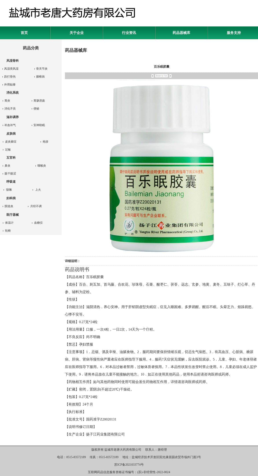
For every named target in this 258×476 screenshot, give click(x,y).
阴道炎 (9, 206)
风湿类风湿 (11, 68)
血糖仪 (38, 222)
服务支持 (234, 33)
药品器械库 (181, 33)
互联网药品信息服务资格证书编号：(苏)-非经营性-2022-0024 (129, 472)
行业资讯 (129, 33)
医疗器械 (12, 214)
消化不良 (10, 108)
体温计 (9, 222)
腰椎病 (40, 76)
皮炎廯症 (11, 141)
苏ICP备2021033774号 (129, 464)
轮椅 (8, 230)
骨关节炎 (42, 68)
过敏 (8, 149)
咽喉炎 (41, 165)
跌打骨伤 (10, 76)
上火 (38, 189)
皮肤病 (11, 133)
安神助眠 (39, 125)
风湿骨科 (12, 60)
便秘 (36, 108)
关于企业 (77, 33)
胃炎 (7, 100)
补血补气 (10, 125)
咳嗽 (9, 189)
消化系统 (12, 92)
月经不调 (36, 206)
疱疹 (45, 141)
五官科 (11, 157)
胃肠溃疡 (39, 100)
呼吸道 (11, 181)
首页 (24, 33)
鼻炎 (7, 165)
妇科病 (11, 198)
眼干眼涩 (10, 173)
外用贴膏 (10, 84)
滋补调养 (12, 117)
